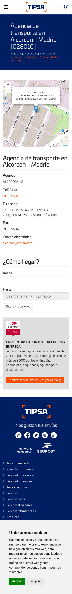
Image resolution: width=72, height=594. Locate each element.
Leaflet (65, 145)
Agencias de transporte (32, 53)
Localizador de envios (19, 481)
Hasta (7, 289)
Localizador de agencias (21, 475)
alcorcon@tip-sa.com (17, 243)
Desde (7, 273)
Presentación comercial (20, 469)
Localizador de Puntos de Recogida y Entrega (34, 380)
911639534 (11, 196)
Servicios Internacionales (21, 511)
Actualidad (13, 517)
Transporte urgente (18, 463)
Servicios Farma (16, 499)
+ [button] (8, 85)
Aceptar (17, 581)
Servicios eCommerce (19, 505)
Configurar (35, 581)
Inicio (13, 53)
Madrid (51, 53)
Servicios (12, 493)
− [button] (8, 91)
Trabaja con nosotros (19, 487)
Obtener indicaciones (17, 306)
